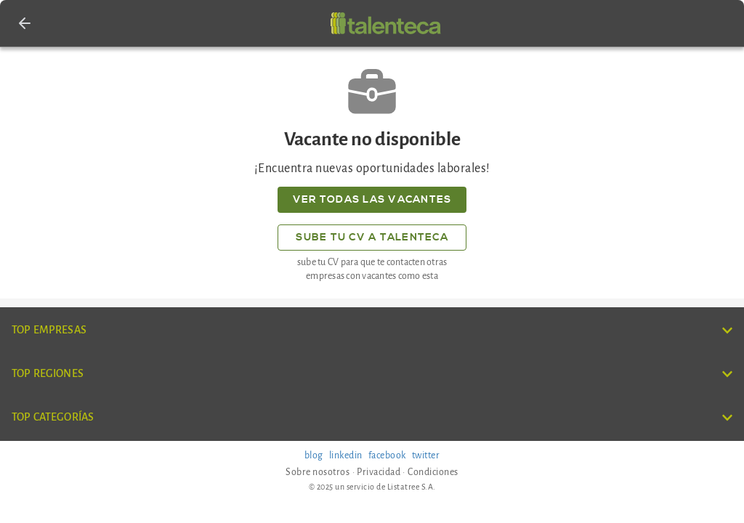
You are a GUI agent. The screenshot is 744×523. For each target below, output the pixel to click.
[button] (25, 23)
